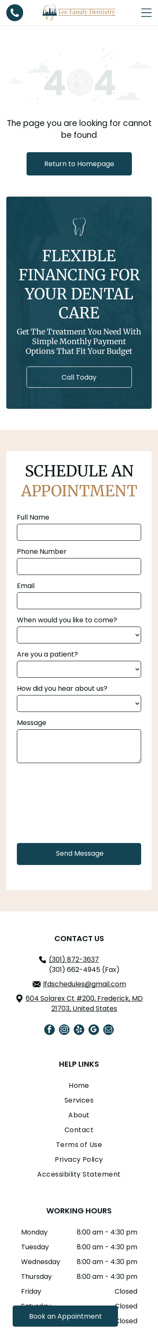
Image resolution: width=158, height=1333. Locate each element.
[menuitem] (79, 1087)
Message (31, 723)
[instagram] (64, 1030)
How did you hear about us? (62, 688)
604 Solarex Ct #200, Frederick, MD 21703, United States (84, 1003)
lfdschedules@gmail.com (84, 984)
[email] (108, 1030)
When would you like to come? (67, 620)
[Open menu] (146, 12)
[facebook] (49, 1030)
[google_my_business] (93, 1030)
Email (26, 586)
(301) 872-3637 (74, 959)
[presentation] (51, 802)
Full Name (33, 517)
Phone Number (42, 551)
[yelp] (79, 1030)
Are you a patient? (47, 654)
